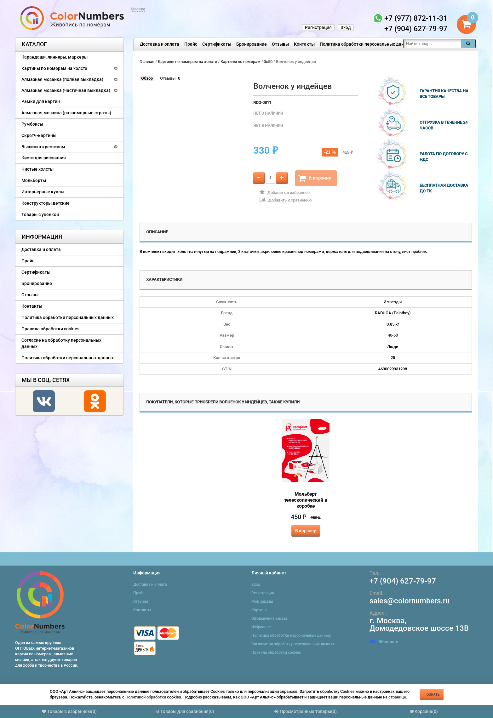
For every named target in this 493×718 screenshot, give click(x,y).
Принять (432, 694)
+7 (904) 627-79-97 (403, 581)
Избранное (261, 627)
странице (397, 697)
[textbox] (432, 43)
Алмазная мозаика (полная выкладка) (62, 79)
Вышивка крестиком (43, 146)
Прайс (190, 44)
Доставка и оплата (159, 44)
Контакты (304, 44)
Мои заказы (262, 601)
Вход (346, 27)
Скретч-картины (38, 135)
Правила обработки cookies (50, 328)
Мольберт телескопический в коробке (305, 500)
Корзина (259, 610)
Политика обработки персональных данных (366, 44)
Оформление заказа (269, 618)
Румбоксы (32, 124)
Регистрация (318, 27)
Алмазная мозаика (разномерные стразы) (66, 112)
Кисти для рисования (43, 157)
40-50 (393, 335)
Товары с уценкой (40, 214)
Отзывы (280, 44)
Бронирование (251, 44)
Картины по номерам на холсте (54, 68)
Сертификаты (216, 44)
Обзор (147, 78)
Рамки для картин (40, 101)
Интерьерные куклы (42, 191)
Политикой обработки (145, 697)
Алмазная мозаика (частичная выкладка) (65, 90)
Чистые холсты (37, 169)
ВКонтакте (384, 642)
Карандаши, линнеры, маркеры (54, 57)
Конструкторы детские (45, 203)
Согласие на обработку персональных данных (61, 343)
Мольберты (33, 180)
